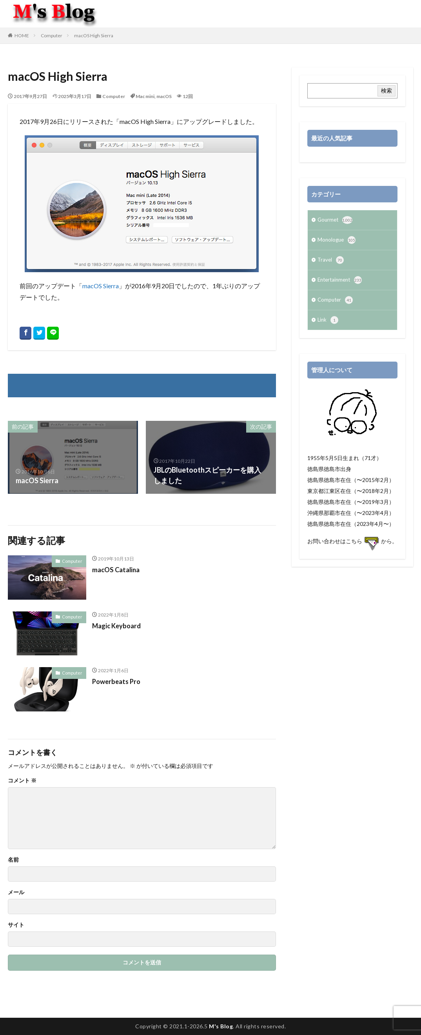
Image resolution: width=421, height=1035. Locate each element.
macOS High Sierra (93, 35)
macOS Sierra (100, 285)
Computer (51, 35)
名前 (13, 859)
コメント (22, 780)
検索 (386, 90)
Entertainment (341, 283)
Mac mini (145, 96)
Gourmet (336, 221)
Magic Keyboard (118, 625)
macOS (164, 96)
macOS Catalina (117, 569)
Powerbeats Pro (118, 681)
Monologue (337, 242)
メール (16, 892)
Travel (331, 262)
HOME (22, 35)
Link (328, 325)
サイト (16, 925)
